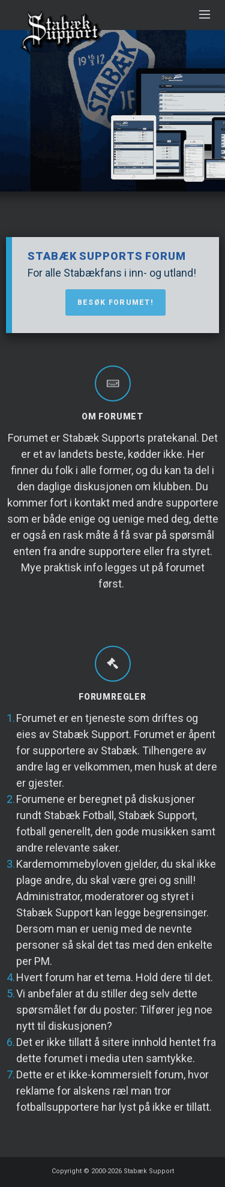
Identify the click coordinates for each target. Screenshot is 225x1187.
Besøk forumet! (115, 302)
